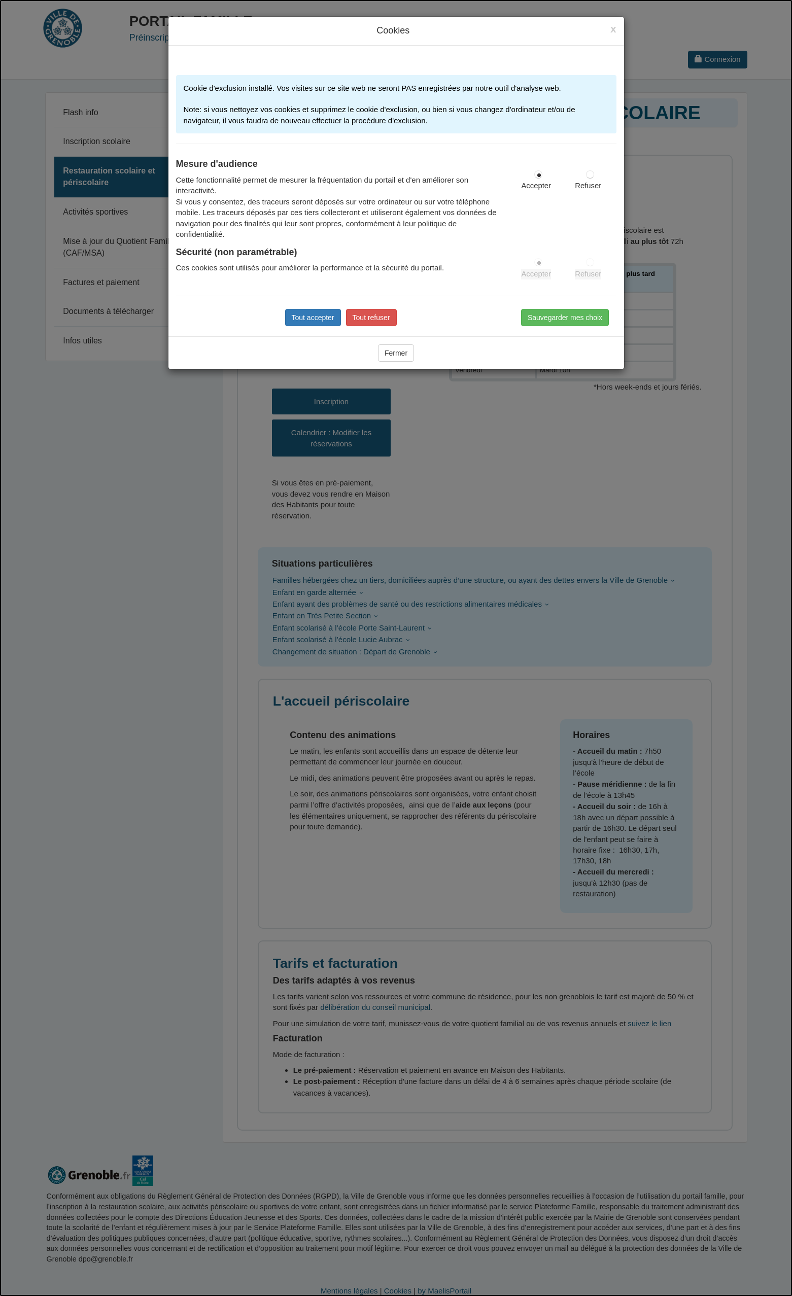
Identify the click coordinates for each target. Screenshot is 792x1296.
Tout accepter (313, 317)
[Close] (613, 28)
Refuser (588, 186)
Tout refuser (371, 317)
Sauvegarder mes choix (565, 317)
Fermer (396, 353)
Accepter (536, 186)
